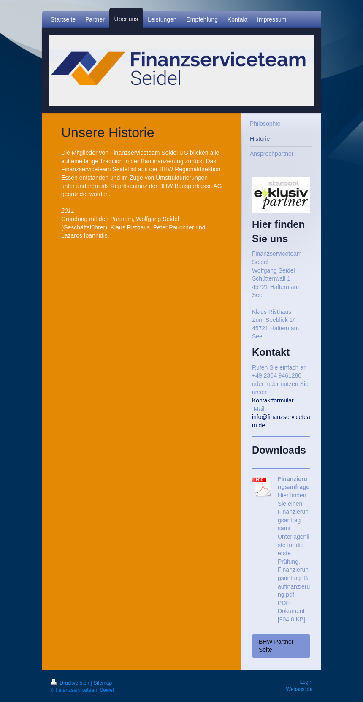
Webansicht (299, 689)
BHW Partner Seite (276, 645)
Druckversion (71, 683)
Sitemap (102, 683)
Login (306, 682)
